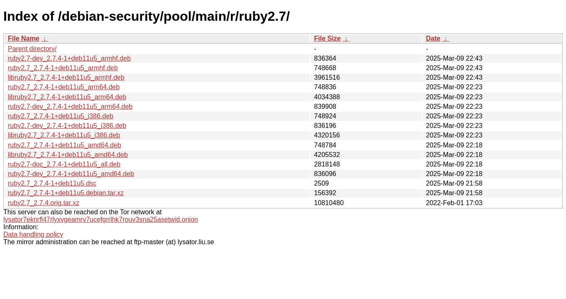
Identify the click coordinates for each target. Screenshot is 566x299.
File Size (327, 38)
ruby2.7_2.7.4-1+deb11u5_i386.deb (60, 116)
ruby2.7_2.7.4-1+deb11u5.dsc (52, 183)
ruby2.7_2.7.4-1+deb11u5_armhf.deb (63, 67)
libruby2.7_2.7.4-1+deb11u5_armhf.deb (66, 77)
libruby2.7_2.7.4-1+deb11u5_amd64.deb (68, 154)
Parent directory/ (32, 48)
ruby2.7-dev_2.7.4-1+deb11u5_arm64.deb (70, 106)
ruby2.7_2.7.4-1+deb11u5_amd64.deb (64, 145)
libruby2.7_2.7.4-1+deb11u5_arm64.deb (67, 96)
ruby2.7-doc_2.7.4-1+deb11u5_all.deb (64, 164)
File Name (23, 38)
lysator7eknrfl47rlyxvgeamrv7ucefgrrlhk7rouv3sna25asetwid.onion (100, 219)
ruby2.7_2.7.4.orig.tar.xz (43, 202)
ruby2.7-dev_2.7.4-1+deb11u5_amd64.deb (71, 173)
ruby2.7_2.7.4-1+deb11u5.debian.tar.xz (66, 192)
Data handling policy (33, 234)
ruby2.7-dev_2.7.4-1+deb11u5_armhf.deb (69, 58)
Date (433, 38)
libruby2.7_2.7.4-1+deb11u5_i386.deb (64, 135)
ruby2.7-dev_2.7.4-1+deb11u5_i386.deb (67, 125)
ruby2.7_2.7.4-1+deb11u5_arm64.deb (64, 87)
